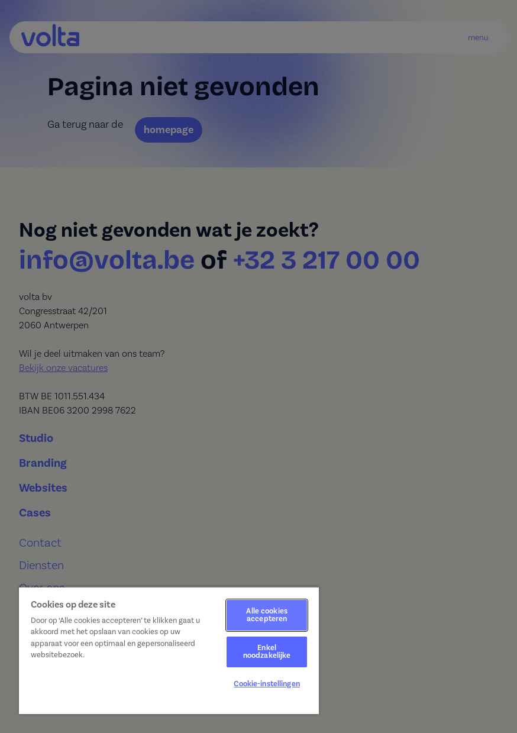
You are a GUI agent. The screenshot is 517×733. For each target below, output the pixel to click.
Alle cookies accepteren (266, 615)
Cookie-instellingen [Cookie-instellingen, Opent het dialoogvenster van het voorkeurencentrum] (266, 684)
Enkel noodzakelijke (267, 651)
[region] (169, 650)
